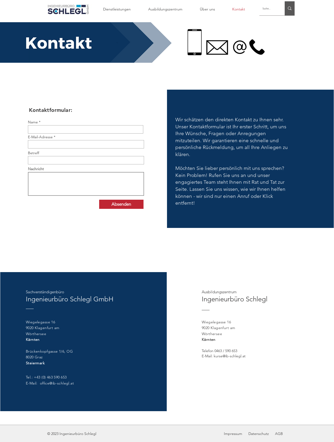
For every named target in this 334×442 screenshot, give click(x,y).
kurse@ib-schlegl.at (230, 356)
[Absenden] (121, 204)
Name (33, 122)
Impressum (233, 433)
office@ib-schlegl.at (57, 383)
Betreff (33, 153)
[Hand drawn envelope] (68, 9)
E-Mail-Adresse (40, 137)
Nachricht (36, 169)
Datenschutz (258, 433)
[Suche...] (268, 8)
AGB (279, 433)
